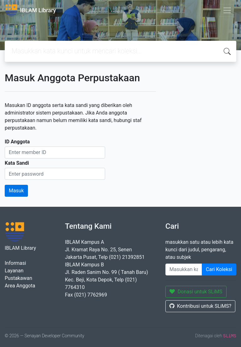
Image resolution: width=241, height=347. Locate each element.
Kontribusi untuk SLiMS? (200, 306)
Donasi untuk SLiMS (195, 292)
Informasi (15, 263)
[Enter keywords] (183, 269)
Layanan (14, 271)
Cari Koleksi (219, 269)
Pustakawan (18, 278)
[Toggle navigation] (227, 10)
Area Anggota (20, 286)
